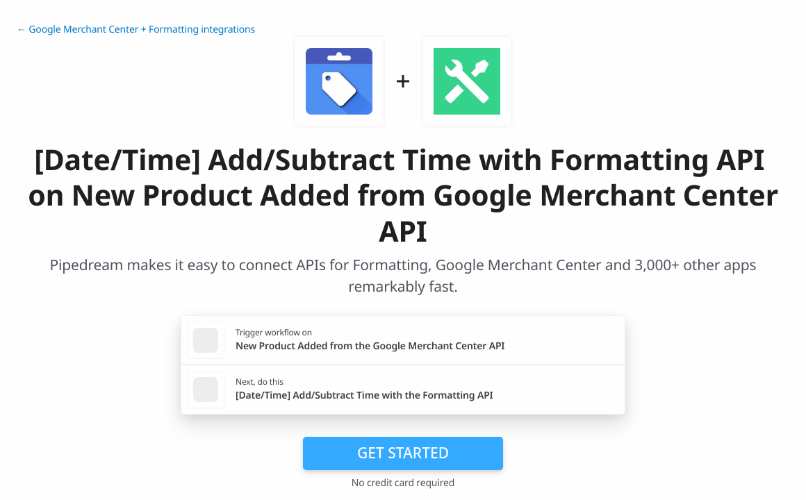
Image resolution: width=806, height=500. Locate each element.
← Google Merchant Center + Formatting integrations (136, 29)
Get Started (403, 452)
